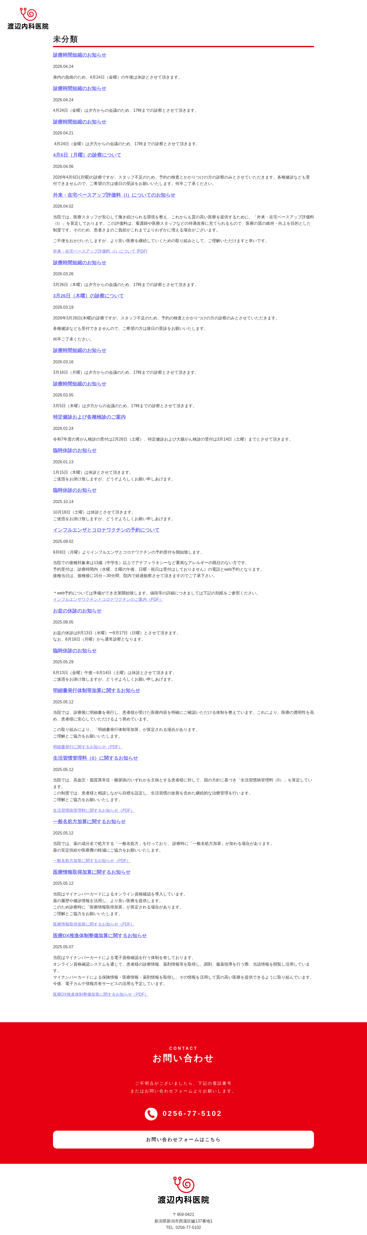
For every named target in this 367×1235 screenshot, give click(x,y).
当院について (182, 12)
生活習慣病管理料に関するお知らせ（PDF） (94, 800)
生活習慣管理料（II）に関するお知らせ (95, 748)
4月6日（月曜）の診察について (87, 145)
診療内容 (211, 12)
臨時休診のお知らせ (75, 440)
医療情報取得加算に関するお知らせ (91, 862)
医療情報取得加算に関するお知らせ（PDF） (94, 914)
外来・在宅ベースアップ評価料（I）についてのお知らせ (114, 185)
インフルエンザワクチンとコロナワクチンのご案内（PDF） (108, 589)
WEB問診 (268, 12)
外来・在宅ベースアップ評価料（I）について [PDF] (100, 241)
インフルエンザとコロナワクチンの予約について (106, 520)
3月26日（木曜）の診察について (88, 286)
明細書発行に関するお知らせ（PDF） (87, 737)
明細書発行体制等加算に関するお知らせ (96, 680)
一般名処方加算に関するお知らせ (89, 811)
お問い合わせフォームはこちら (183, 1129)
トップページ (148, 12)
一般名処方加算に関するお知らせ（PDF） (91, 851)
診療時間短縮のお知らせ (79, 45)
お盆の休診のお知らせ (77, 601)
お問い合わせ (344, 12)
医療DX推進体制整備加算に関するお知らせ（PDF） (100, 984)
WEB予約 (304, 12)
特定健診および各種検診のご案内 (89, 407)
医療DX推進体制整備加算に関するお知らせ (100, 925)
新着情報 (237, 12)
